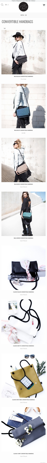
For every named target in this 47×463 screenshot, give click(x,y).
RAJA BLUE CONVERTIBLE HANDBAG (23, 130)
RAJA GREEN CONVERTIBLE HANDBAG (23, 238)
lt (8, 5)
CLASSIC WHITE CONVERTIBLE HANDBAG (23, 346)
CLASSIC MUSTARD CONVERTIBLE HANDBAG (23, 399)
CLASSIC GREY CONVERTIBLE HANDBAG (23, 453)
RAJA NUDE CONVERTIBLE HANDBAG (23, 184)
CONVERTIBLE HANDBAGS (17, 21)
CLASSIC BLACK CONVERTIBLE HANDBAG (23, 292)
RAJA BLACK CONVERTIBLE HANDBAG (23, 76)
